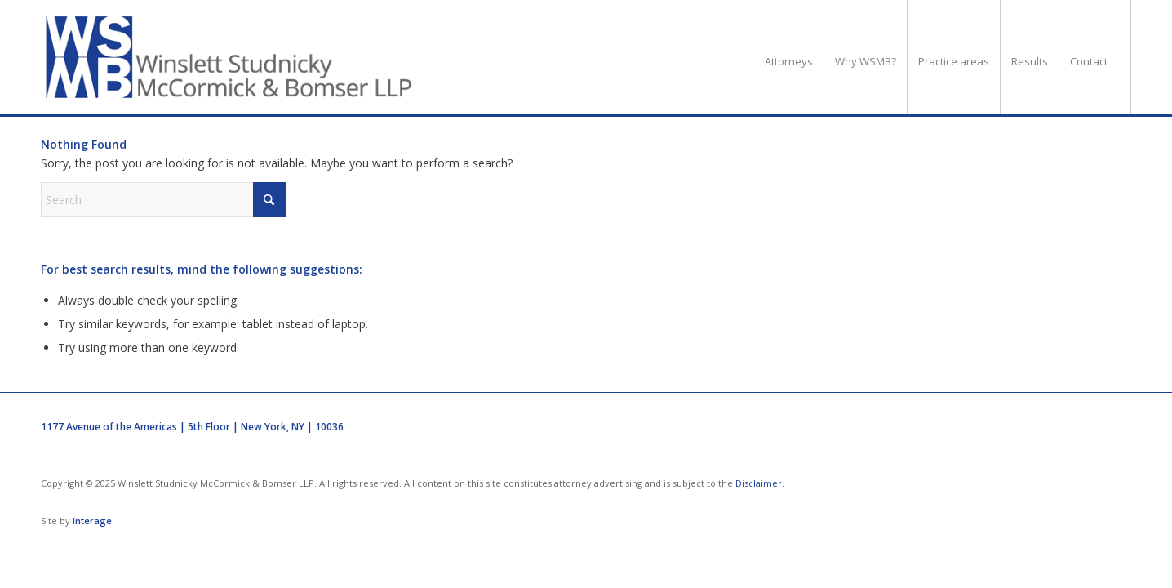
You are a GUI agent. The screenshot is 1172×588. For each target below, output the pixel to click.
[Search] (163, 199)
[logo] (230, 57)
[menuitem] (789, 57)
